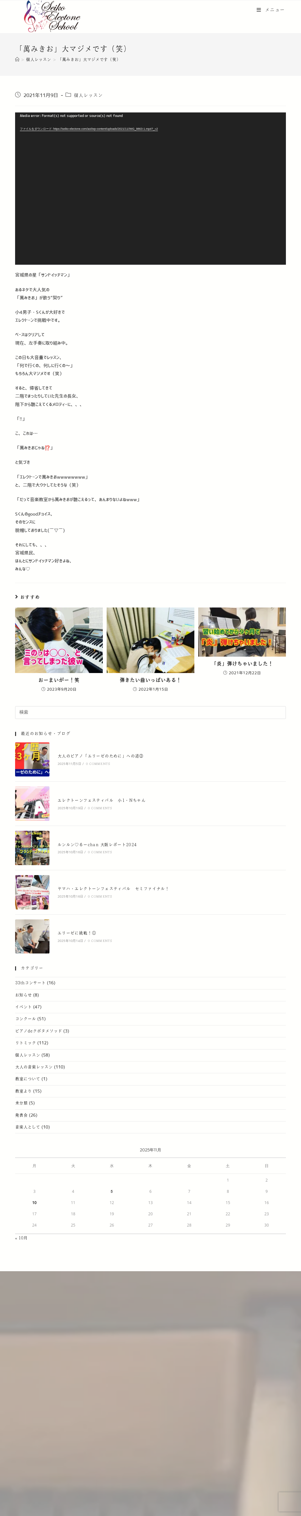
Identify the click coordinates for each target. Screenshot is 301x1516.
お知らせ (23, 995)
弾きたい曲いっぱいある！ (150, 680)
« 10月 (21, 1238)
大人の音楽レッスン (34, 1067)
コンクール (25, 1019)
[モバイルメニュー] (271, 10)
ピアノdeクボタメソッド (38, 1031)
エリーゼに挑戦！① (77, 933)
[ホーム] (17, 60)
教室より (23, 1091)
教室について (27, 1079)
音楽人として (27, 1127)
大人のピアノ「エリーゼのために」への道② (101, 756)
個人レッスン (88, 95)
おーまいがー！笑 (58, 680)
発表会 (21, 1115)
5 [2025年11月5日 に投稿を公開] (112, 1191)
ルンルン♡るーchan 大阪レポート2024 (97, 845)
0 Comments (98, 764)
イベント (23, 1007)
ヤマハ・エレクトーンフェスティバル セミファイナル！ (113, 889)
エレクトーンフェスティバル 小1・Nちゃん (102, 800)
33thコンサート (30, 983)
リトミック (25, 1043)
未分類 (21, 1103)
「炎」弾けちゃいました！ (242, 664)
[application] (150, 188)
